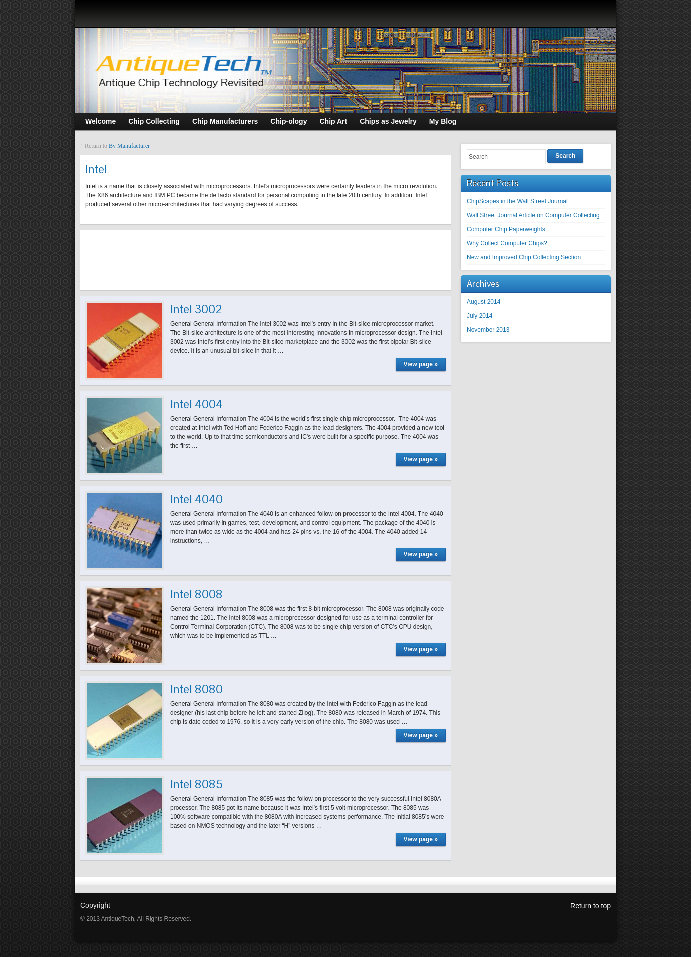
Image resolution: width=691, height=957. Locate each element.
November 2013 (488, 330)
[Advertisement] (265, 260)
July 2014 (479, 316)
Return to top (590, 906)
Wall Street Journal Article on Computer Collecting (533, 215)
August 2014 (483, 302)
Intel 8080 (196, 689)
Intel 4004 (196, 404)
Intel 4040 (196, 499)
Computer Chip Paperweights (506, 229)
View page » (421, 364)
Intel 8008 (196, 594)
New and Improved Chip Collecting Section (524, 257)
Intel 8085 (196, 784)
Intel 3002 (196, 309)
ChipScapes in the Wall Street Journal (517, 201)
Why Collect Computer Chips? (507, 243)
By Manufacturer (129, 146)
